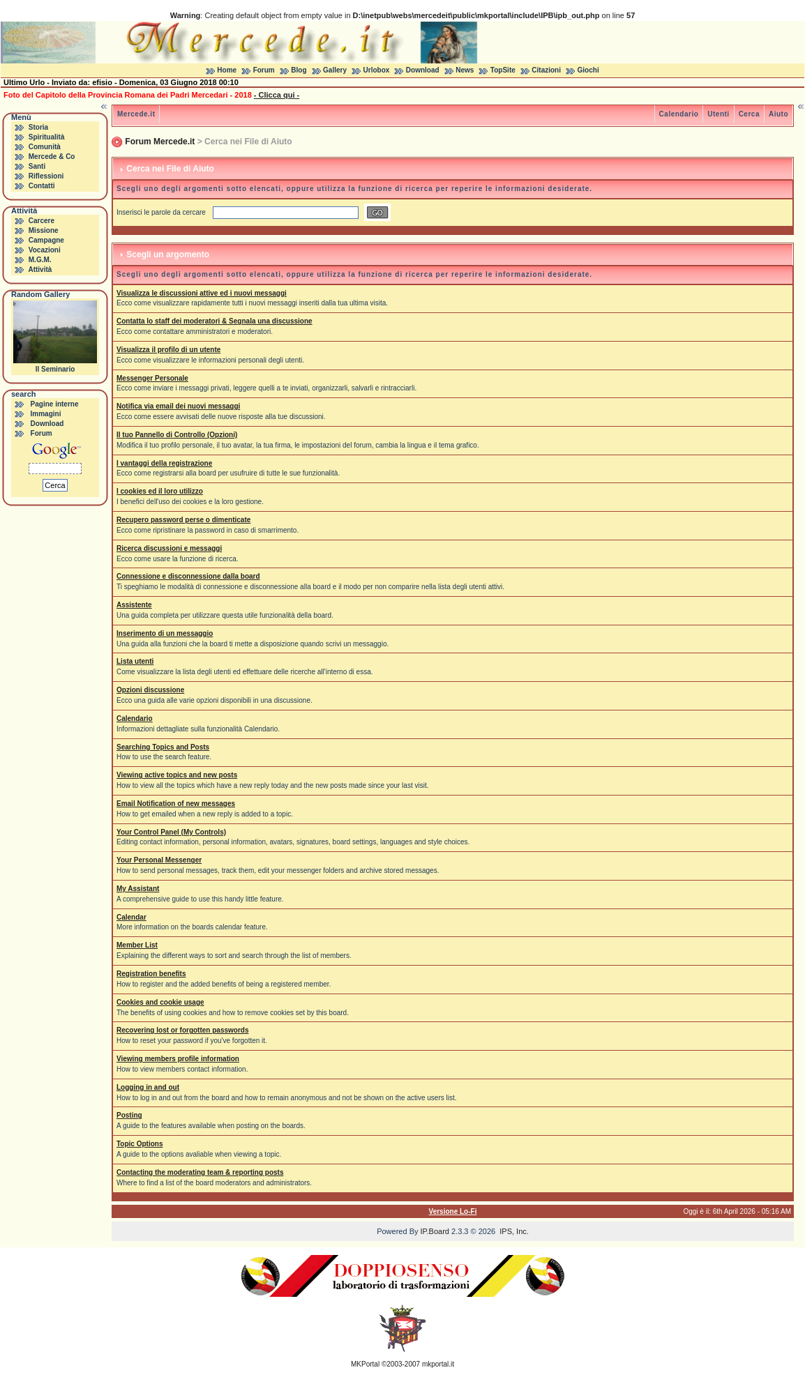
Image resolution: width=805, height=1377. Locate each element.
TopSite (503, 70)
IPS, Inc (513, 1231)
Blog (298, 70)
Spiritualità (47, 137)
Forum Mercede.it (160, 141)
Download (422, 70)
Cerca (749, 114)
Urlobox (376, 70)
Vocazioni (45, 250)
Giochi (588, 70)
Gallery (335, 70)
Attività (40, 269)
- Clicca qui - (276, 95)
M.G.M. (40, 260)
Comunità (45, 147)
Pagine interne (55, 404)
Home (226, 70)
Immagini (46, 414)
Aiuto (778, 114)
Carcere (41, 221)
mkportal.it (438, 1364)
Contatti (42, 186)
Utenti (718, 114)
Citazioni (546, 70)
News (465, 70)
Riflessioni (46, 176)
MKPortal (365, 1364)
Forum (264, 70)
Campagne (46, 240)
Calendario (679, 114)
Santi (37, 166)
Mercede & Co (52, 156)
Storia (38, 127)
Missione (44, 230)
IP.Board (435, 1231)
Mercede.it (136, 114)
